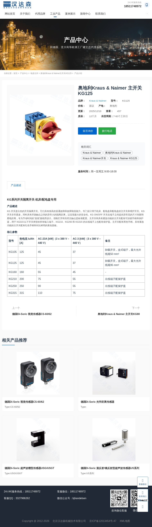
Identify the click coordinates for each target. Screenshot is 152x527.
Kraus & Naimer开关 (94, 158)
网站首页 (10, 13)
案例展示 (70, 13)
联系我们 (100, 13)
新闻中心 (85, 13)
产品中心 (24, 73)
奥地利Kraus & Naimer (118, 152)
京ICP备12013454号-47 (102, 521)
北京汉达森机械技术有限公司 (69, 521)
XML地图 (125, 521)
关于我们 (25, 13)
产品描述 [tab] (16, 185)
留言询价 (88, 131)
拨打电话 (108, 131)
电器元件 (34, 73)
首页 (15, 73)
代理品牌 (40, 13)
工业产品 (55, 13)
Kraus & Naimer (97, 100)
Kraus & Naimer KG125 (123, 158)
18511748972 (132, 6)
